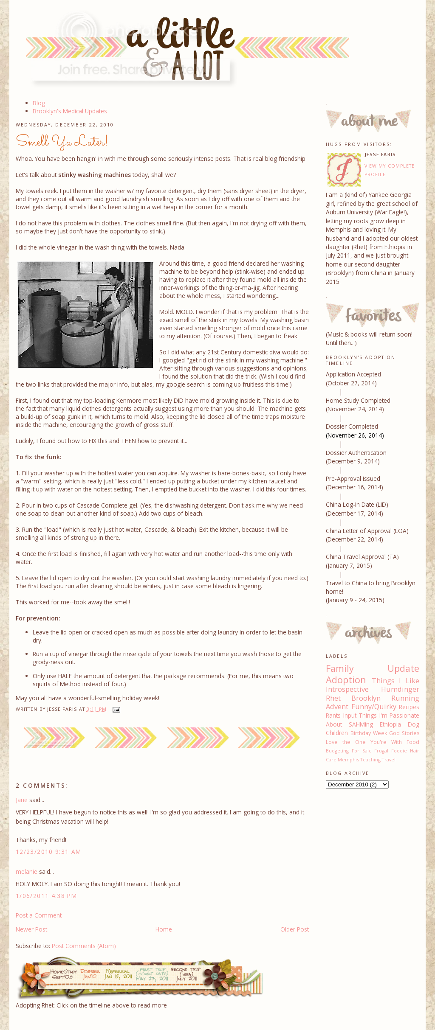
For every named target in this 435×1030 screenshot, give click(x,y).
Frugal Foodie (390, 750)
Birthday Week (368, 733)
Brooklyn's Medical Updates (70, 111)
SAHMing (361, 724)
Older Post (294, 929)
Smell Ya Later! (62, 142)
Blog (39, 103)
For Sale (362, 750)
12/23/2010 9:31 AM (49, 852)
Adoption (346, 680)
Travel (388, 759)
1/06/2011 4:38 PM (46, 896)
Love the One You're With (364, 742)
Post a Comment (39, 915)
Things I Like (395, 680)
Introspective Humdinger (372, 689)
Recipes (409, 707)
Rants (333, 715)
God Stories (404, 733)
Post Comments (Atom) (84, 946)
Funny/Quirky (373, 706)
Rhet (333, 698)
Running (405, 698)
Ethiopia (390, 724)
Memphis (348, 759)
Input (349, 715)
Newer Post (31, 929)
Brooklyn (366, 698)
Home (163, 929)
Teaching (370, 759)
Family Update (372, 668)
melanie (26, 871)
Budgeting (337, 750)
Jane (22, 800)
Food (413, 742)
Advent (337, 706)
